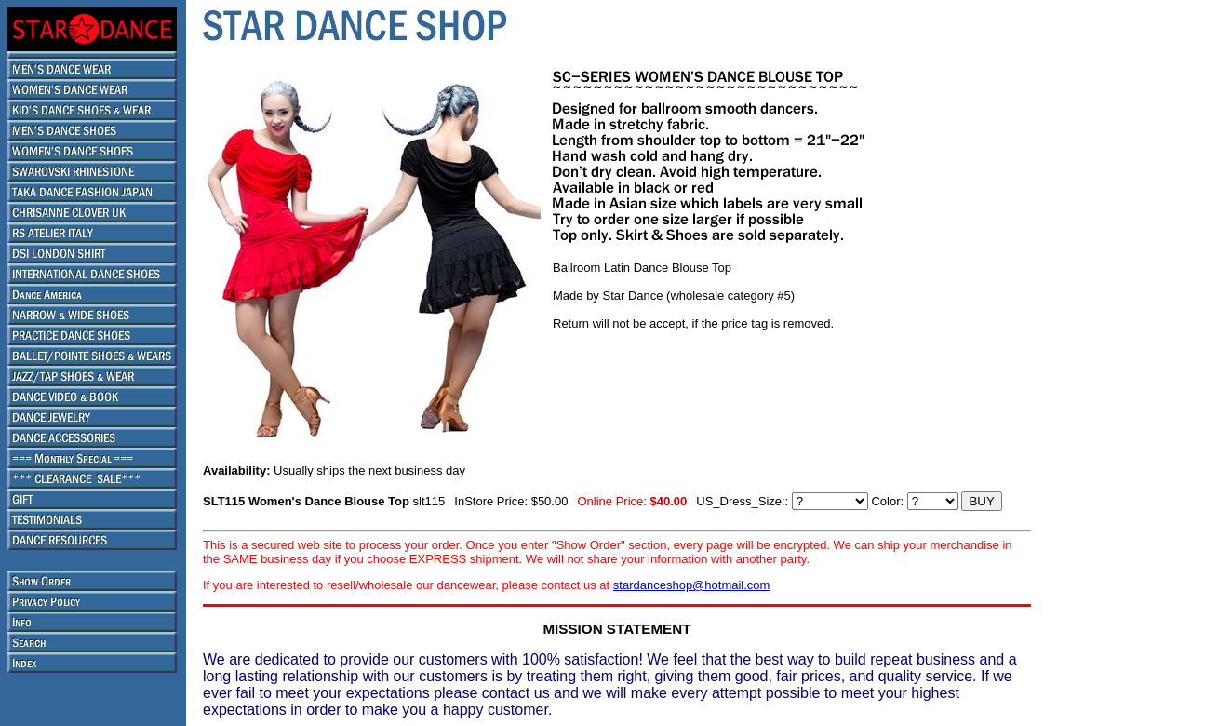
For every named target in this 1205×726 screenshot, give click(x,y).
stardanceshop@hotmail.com (691, 585)
